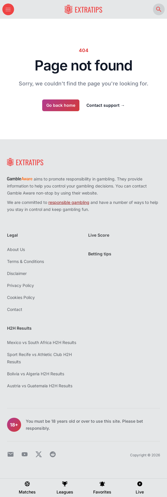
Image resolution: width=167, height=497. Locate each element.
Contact (14, 309)
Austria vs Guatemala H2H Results (39, 385)
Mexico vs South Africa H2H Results (41, 342)
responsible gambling (68, 202)
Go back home (60, 105)
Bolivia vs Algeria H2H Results (35, 373)
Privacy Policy (20, 285)
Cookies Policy (21, 297)
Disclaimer (17, 273)
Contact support (105, 105)
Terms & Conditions (25, 261)
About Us (16, 249)
